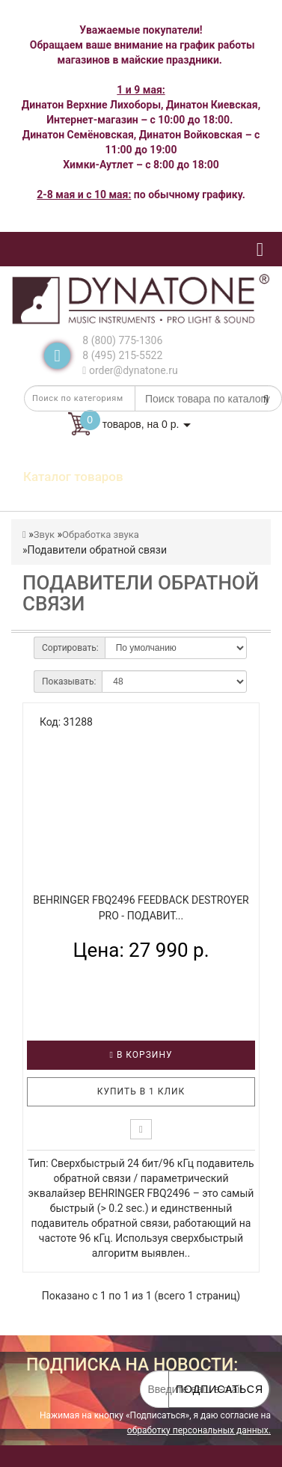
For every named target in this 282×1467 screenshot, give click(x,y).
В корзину (141, 1055)
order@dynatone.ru (129, 370)
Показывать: (69, 681)
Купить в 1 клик (141, 1091)
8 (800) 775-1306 (122, 340)
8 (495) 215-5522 (122, 355)
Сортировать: (70, 648)
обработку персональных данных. (199, 1430)
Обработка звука (100, 534)
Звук (44, 534)
